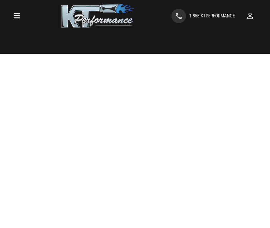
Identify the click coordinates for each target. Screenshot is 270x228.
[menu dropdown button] (17, 15)
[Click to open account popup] (250, 15)
